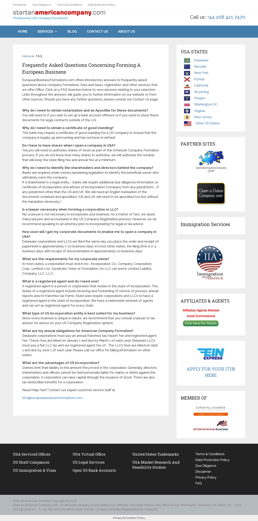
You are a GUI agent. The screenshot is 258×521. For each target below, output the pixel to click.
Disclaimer (20, 4)
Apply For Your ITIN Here (211, 372)
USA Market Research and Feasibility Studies (156, 465)
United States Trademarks (155, 454)
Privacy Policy (205, 477)
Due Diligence (42, 4)
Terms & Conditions (69, 4)
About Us (126, 31)
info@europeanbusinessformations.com (52, 398)
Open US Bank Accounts (94, 470)
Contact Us (97, 31)
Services (45, 31)
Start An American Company (32, 500)
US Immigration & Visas (34, 470)
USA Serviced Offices (31, 454)
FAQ (198, 483)
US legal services (89, 462)
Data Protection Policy (101, 4)
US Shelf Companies (31, 462)
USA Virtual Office (89, 454)
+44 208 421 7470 (226, 17)
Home (22, 31)
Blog (72, 31)
